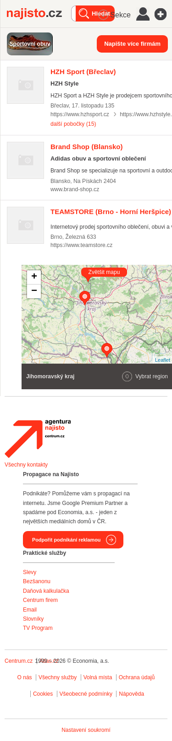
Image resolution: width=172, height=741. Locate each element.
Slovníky (33, 619)
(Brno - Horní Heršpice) (110, 211)
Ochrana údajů (137, 677)
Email (30, 610)
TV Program (38, 628)
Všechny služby (58, 677)
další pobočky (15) (73, 124)
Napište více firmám (132, 43)
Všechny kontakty (26, 465)
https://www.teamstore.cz (81, 245)
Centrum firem (40, 600)
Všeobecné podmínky (86, 694)
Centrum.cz (19, 661)
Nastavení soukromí (86, 730)
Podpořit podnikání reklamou (66, 539)
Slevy (29, 572)
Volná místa (97, 677)
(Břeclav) (83, 71)
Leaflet (162, 360)
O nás (24, 677)
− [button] (34, 291)
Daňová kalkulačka (46, 591)
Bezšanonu (36, 581)
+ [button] (34, 277)
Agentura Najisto (38, 438)
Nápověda (131, 694)
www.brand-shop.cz (74, 189)
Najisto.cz (39, 14)
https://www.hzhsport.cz (79, 114)
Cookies (43, 694)
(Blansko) (86, 146)
